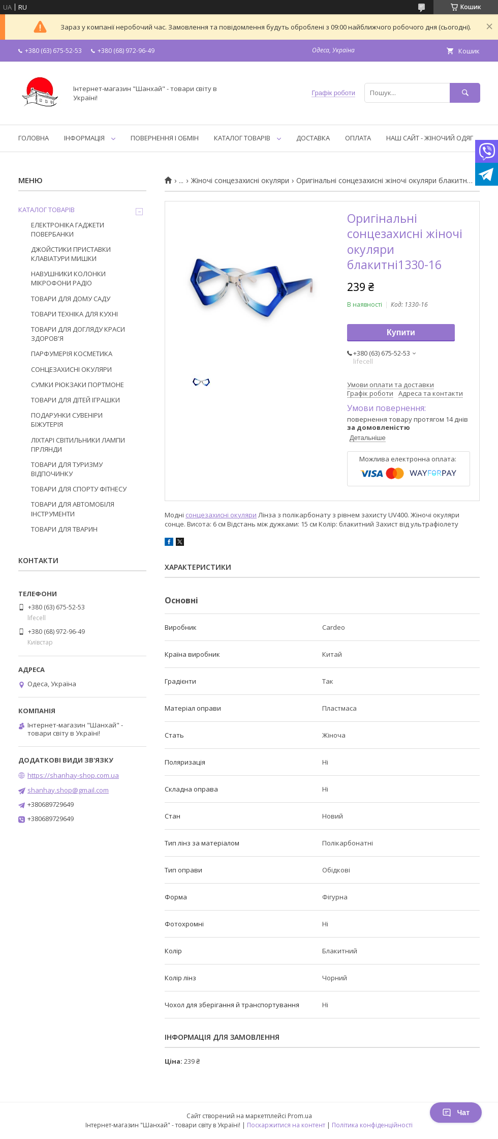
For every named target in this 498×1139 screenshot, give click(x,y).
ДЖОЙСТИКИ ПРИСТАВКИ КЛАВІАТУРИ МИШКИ (71, 254)
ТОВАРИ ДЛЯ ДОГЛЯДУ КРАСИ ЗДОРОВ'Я (78, 334)
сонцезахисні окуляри (221, 514)
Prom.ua (300, 1116)
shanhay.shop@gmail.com (68, 790)
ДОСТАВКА (313, 137)
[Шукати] (465, 93)
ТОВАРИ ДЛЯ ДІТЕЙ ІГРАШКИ (75, 399)
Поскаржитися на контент (286, 1125)
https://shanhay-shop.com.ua (73, 775)
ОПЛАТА (358, 137)
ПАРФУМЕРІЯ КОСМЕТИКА (71, 353)
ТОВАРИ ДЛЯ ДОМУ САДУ (70, 298)
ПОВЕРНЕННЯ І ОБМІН (165, 137)
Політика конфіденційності (372, 1125)
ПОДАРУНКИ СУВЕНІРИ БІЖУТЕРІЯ (67, 420)
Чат (456, 1112)
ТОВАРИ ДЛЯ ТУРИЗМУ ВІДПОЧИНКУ (67, 469)
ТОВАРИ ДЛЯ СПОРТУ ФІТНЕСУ (79, 488)
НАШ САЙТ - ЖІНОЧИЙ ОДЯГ (429, 137)
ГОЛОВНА (33, 137)
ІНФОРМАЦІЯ (84, 137)
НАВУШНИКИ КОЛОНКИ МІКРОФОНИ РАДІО (68, 278)
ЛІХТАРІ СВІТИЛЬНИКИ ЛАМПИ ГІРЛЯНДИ (78, 444)
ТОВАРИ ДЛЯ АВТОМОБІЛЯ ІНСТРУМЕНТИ (72, 509)
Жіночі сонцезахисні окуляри (240, 181)
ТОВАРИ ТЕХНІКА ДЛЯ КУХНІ (74, 313)
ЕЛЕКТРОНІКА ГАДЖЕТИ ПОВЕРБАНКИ (67, 229)
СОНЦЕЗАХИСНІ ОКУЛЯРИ (71, 369)
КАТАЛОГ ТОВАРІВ (242, 137)
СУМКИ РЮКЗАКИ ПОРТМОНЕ (77, 384)
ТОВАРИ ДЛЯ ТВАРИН (64, 529)
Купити (401, 332)
